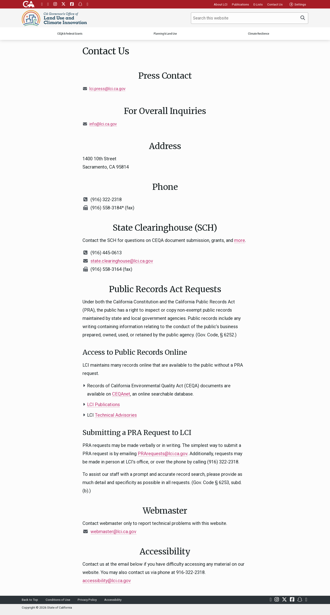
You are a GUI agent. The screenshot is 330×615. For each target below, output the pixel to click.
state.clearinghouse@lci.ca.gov (122, 261)
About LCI (220, 4)
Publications (240, 4)
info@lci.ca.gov (103, 124)
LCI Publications (103, 404)
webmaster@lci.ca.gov (113, 531)
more (239, 240)
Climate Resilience (258, 34)
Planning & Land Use (165, 34)
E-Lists (258, 4)
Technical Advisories (116, 415)
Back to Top (30, 599)
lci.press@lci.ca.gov (107, 88)
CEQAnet (121, 394)
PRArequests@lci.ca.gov (162, 453)
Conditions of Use (58, 599)
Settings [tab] (297, 4)
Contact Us (275, 4)
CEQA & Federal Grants (69, 34)
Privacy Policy (87, 599)
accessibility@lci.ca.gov (106, 580)
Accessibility (112, 599)
